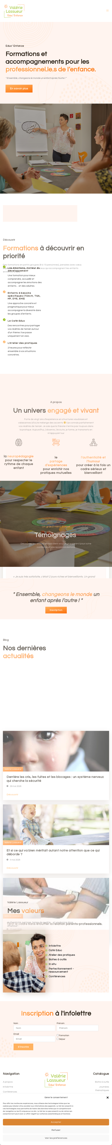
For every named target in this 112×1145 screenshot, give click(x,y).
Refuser (56, 1130)
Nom (16, 1023)
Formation (64, 1035)
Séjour (62, 1039)
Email (16, 1034)
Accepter (56, 1122)
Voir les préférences (56, 1138)
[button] (107, 1097)
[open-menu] (107, 11)
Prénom (60, 1023)
